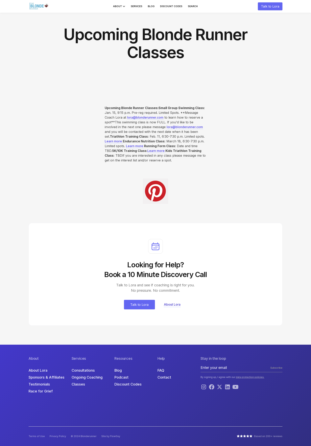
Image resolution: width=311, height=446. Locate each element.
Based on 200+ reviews (268, 436)
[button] (119, 6)
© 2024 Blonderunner (84, 436)
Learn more (114, 141)
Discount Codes (171, 6)
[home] (39, 6)
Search (193, 6)
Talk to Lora (270, 6)
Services (136, 6)
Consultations (83, 370)
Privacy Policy (58, 436)
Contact (164, 377)
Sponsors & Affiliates (46, 377)
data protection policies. (250, 377)
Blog (151, 6)
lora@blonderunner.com (145, 117)
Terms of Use (37, 436)
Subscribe (276, 367)
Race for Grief (41, 391)
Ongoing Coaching (87, 377)
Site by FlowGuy (110, 436)
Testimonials (39, 384)
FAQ (160, 370)
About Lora (38, 370)
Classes (78, 384)
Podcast (121, 377)
